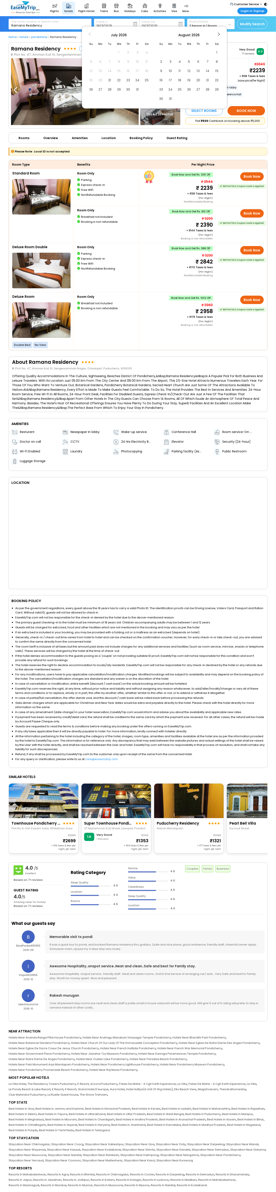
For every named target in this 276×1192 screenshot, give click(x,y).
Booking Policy (141, 138)
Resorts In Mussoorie (108, 1185)
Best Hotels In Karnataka (164, 1125)
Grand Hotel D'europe (93, 1089)
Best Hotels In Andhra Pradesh (137, 1119)
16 (161, 80)
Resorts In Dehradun (200, 1174)
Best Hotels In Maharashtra (211, 1109)
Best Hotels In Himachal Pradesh (107, 1109)
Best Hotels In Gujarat (62, 1125)
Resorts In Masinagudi (24, 1185)
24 (137, 80)
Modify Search (252, 24)
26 (91, 89)
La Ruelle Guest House (62, 1095)
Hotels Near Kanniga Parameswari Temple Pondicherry (177, 1054)
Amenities (80, 138)
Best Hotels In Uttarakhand (87, 1114)
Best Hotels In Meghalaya (26, 1119)
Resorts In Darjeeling (170, 1174)
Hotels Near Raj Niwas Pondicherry (113, 1070)
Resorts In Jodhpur (76, 1180)
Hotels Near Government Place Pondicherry (39, 1054)
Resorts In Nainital (163, 1185)
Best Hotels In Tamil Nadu (56, 1130)
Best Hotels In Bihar (250, 1119)
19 (188, 80)
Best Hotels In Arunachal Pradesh (182, 1119)
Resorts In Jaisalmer (47, 1180)
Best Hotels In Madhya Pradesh (204, 1125)
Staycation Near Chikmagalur (29, 1144)
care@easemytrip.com (101, 759)
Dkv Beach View (185, 1089)
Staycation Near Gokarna (248, 1150)
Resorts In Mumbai (53, 1185)
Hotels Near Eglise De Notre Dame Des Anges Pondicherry (219, 1043)
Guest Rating (176, 138)
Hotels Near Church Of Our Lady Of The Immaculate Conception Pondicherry (124, 1043)
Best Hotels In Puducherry (203, 1114)
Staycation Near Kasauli (63, 1150)
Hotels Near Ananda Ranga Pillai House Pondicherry (45, 1037)
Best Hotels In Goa (21, 1109)
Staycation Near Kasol (139, 1160)
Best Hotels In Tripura (52, 1114)
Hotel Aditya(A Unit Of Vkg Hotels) (149, 1089)
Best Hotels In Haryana (94, 1125)
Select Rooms (204, 110)
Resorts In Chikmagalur (112, 1174)
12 (189, 71)
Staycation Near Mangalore (179, 1155)
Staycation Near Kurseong (174, 1160)
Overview (50, 138)
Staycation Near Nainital (64, 1155)
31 (137, 89)
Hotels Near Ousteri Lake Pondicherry (102, 1059)
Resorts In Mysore (137, 1185)
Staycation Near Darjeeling (206, 1144)
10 (170, 71)
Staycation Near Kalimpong (139, 1155)
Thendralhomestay (233, 1089)
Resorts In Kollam (102, 1180)
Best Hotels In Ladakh (176, 1109)
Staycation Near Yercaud (26, 1160)
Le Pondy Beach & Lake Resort (29, 1089)
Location (109, 138)
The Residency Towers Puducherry (52, 1084)
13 (198, 71)
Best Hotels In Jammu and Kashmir (59, 1109)
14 (207, 71)
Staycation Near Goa (139, 1144)
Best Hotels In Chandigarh (96, 1119)
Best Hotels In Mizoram (61, 1119)
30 (128, 89)
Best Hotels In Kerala (146, 1109)
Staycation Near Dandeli (173, 1150)
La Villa (182, 1084)
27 (100, 89)
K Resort (83, 1084)
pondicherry (39, 37)
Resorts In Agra (58, 1174)
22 (119, 80)
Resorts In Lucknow (156, 1180)
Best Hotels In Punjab (23, 1130)
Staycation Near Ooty (171, 1144)
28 (109, 89)
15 (216, 71)
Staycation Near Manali (242, 1144)
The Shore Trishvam (93, 1095)
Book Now (246, 110)
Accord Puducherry (104, 1084)
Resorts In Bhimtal (82, 1174)
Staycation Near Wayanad (27, 1150)
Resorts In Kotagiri (128, 1180)
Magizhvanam (208, 1089)
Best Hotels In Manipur (237, 1114)
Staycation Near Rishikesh (101, 1155)
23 (128, 80)
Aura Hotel (117, 1089)
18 (179, 80)
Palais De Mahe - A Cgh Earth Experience (147, 1084)
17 (170, 80)
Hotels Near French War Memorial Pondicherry (189, 1048)
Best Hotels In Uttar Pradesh (126, 1114)
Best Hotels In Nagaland (243, 1125)
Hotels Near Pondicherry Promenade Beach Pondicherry (48, 1070)
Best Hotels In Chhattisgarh (27, 1125)
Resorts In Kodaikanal (192, 1185)
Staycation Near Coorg (67, 1144)
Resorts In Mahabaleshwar (27, 1174)
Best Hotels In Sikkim (23, 1114)
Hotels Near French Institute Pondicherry (128, 1048)
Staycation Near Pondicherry (220, 1155)
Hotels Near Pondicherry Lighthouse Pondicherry (124, 1064)
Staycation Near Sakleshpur (104, 1144)
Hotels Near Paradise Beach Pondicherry (158, 1059)
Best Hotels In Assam (221, 1119)
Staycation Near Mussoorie (27, 1155)
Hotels (24, 37)
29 (119, 89)
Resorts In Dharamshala (232, 1174)
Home (13, 37)
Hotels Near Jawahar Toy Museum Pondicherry (104, 1054)
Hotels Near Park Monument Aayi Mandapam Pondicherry (49, 1064)
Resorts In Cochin (142, 1174)
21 (109, 80)
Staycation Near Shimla (138, 1150)
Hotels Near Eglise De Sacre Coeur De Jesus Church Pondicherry (54, 1048)
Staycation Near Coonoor (63, 1160)
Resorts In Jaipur (20, 1180)
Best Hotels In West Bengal (165, 1114)
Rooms (24, 138)
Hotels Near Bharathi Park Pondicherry (199, 1037)
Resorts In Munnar (80, 1185)
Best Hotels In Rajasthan (248, 1109)
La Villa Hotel (17, 1084)
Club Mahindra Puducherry (27, 1095)
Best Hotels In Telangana (92, 1130)
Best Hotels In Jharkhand (128, 1125)
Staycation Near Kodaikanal (101, 1150)
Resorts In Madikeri (183, 1180)
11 (180, 71)
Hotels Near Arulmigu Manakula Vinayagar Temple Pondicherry (127, 1037)
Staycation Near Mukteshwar (102, 1160)
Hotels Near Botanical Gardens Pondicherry (39, 1043)
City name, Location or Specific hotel (35, 21)
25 (147, 80)
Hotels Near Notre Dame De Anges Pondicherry (42, 1059)
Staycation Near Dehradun (210, 1150)
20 (198, 80)
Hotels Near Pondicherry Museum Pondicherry (192, 1064)
